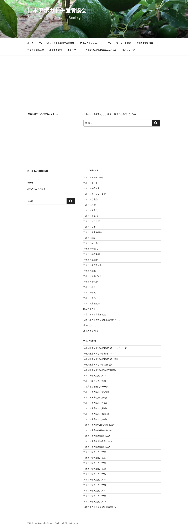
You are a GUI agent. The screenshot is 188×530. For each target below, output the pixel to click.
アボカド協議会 (90, 199)
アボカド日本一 (90, 227)
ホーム (30, 43)
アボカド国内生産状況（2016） (98, 447)
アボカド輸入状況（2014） (95, 474)
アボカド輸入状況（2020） (95, 375)
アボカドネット (90, 183)
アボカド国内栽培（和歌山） (96, 414)
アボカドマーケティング (94, 194)
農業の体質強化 (90, 331)
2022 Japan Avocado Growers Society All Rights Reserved (53, 523)
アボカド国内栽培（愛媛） (95, 408)
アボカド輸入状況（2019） (95, 381)
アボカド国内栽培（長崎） (95, 403)
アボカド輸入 (89, 292)
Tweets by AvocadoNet (37, 171)
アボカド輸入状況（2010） (95, 496)
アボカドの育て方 (91, 188)
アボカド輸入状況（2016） (95, 463)
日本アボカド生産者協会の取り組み (99, 507)
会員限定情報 (55, 50)
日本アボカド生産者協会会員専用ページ (101, 320)
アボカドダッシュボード (91, 43)
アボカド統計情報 (144, 43)
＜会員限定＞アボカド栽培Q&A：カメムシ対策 (105, 348)
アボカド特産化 (90, 248)
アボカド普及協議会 (92, 232)
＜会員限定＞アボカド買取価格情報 (99, 370)
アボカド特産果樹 (91, 254)
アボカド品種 (89, 205)
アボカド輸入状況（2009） (95, 501)
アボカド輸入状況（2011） (95, 490)
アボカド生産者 (90, 259)
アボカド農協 (89, 298)
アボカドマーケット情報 (119, 43)
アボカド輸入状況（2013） (95, 479)
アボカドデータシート (93, 177)
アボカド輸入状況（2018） (95, 452)
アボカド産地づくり (92, 276)
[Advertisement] (94, 77)
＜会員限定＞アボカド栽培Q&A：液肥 (101, 359)
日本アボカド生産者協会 (57, 10)
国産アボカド (89, 309)
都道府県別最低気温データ (95, 386)
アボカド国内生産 (35, 50)
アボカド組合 (89, 287)
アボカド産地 (89, 270)
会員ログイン (73, 50)
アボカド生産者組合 (92, 265)
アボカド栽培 (89, 238)
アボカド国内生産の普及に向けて (98, 441)
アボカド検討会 (90, 243)
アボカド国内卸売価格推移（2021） (100, 430)
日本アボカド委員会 (36, 189)
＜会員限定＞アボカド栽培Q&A (97, 353)
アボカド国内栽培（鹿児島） (96, 392)
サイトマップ (128, 50)
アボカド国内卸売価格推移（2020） (100, 425)
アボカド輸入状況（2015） (95, 469)
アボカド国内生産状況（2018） (98, 436)
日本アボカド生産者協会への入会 (100, 50)
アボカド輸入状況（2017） (95, 458)
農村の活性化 (89, 325)
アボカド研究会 (90, 281)
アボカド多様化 (90, 216)
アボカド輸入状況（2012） (95, 485)
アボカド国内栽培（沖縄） (95, 419)
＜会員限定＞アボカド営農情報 (97, 364)
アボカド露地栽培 (91, 303)
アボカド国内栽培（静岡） (95, 397)
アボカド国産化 (90, 210)
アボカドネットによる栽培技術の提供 (56, 43)
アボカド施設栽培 (91, 221)
